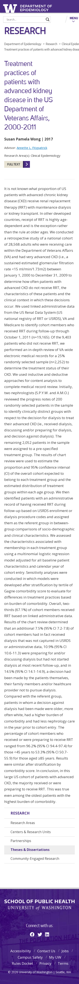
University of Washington (11, 8)
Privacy (45, 963)
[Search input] (25, 19)
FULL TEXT (13, 164)
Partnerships (21, 840)
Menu (74, 18)
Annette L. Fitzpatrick (32, 148)
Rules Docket (22, 963)
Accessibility (20, 950)
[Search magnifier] (48, 19)
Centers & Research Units (31, 832)
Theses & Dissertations (30, 849)
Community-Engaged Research (35, 858)
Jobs (65, 950)
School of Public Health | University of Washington (39, 905)
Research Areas (23, 822)
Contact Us (46, 950)
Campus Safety (30, 957)
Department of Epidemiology (36, 6)
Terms (63, 963)
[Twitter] (39, 934)
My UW (55, 957)
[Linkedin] (47, 934)
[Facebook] (32, 934)
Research (20, 813)
